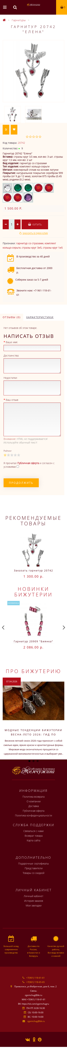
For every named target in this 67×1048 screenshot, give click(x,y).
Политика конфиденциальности (33, 815)
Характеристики (40, 317)
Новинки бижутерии (33, 591)
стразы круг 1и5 (53, 247)
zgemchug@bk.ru (36, 1021)
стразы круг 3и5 (32, 247)
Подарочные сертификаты (33, 863)
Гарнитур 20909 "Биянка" (33, 641)
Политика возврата (33, 796)
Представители (34, 868)
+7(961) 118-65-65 (35, 982)
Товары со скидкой (33, 873)
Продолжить (21, 482)
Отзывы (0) (12, 317)
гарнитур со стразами (29, 243)
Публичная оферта (33, 810)
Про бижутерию (33, 671)
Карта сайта (33, 840)
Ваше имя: (12, 342)
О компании (34, 801)
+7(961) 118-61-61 (35, 977)
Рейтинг (8, 450)
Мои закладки (33, 905)
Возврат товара (34, 835)
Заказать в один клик (35, 233)
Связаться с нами (33, 831)
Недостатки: (10, 377)
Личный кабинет (33, 896)
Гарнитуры (19, 20)
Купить (35, 224)
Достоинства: (11, 355)
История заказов (33, 900)
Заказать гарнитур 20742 (33, 570)
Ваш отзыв (12, 400)
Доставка (33, 806)
